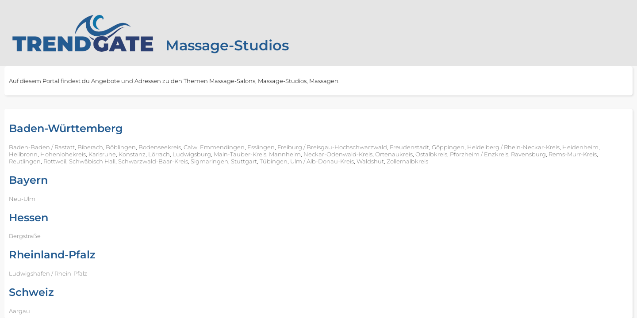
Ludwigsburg (192, 154)
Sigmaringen (209, 161)
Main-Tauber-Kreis (240, 154)
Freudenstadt (409, 147)
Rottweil (54, 161)
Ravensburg (528, 154)
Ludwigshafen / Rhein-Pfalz (48, 273)
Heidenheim (580, 147)
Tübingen (274, 161)
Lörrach (159, 154)
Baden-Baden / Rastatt (42, 147)
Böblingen (121, 147)
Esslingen (261, 147)
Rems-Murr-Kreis (573, 154)
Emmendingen (222, 147)
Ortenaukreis (394, 154)
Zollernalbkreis (407, 161)
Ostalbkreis (431, 154)
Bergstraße (25, 235)
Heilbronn (23, 154)
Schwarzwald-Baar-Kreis (153, 161)
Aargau (19, 310)
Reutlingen (25, 161)
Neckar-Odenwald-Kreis (337, 154)
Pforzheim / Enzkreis (479, 154)
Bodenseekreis (159, 147)
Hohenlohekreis (63, 154)
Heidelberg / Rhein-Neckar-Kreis (513, 147)
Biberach (90, 147)
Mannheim (285, 154)
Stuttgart (244, 161)
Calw (190, 147)
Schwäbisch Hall (92, 161)
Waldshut (370, 161)
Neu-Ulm (22, 198)
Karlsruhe (102, 154)
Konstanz (132, 154)
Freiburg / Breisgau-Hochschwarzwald (332, 147)
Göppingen (448, 147)
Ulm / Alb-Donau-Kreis (322, 161)
